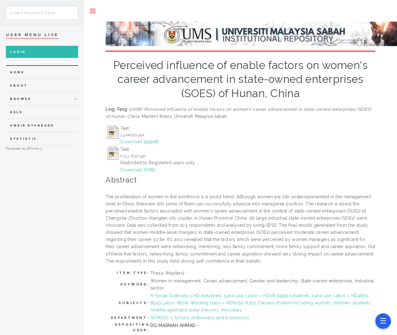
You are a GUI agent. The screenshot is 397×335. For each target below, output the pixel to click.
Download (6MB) (138, 169)
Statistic (23, 138)
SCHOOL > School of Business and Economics (199, 317)
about (18, 85)
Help (16, 112)
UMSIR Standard (32, 125)
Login (18, 52)
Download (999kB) (139, 141)
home (17, 72)
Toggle (93, 11)
